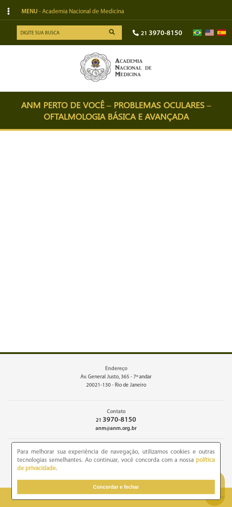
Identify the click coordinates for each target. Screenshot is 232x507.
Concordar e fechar (116, 487)
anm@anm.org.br (116, 428)
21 (157, 33)
